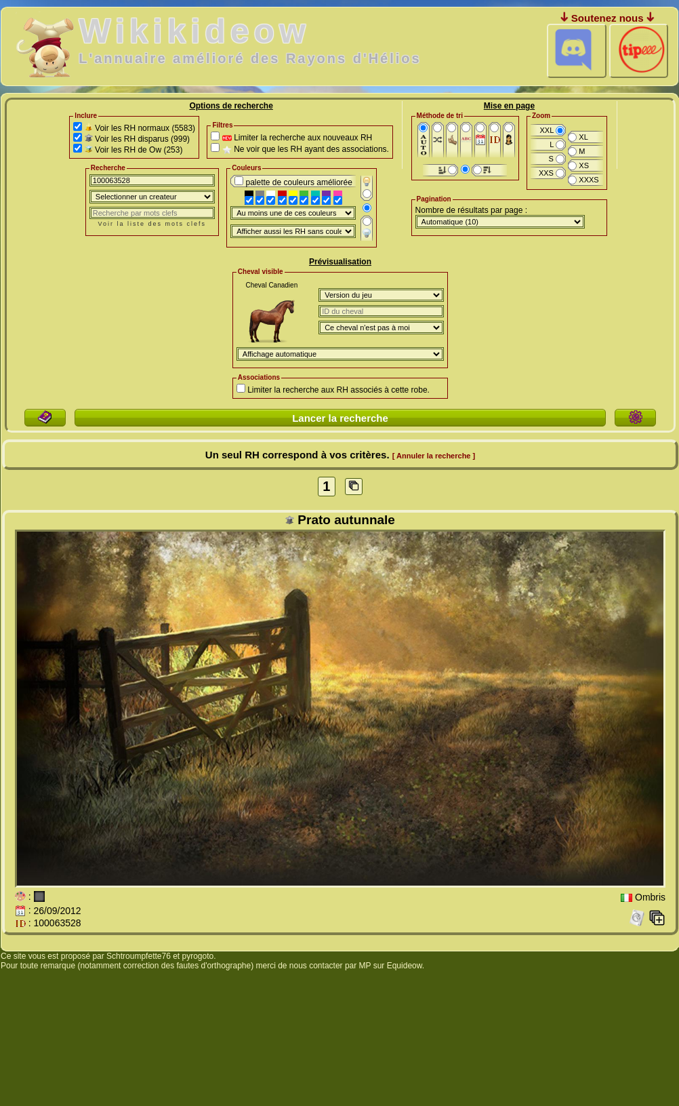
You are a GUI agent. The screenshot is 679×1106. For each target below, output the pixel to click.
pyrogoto (198, 956)
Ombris (650, 897)
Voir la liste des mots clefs (152, 223)
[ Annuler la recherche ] (433, 456)
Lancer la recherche (340, 418)
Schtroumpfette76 (138, 956)
